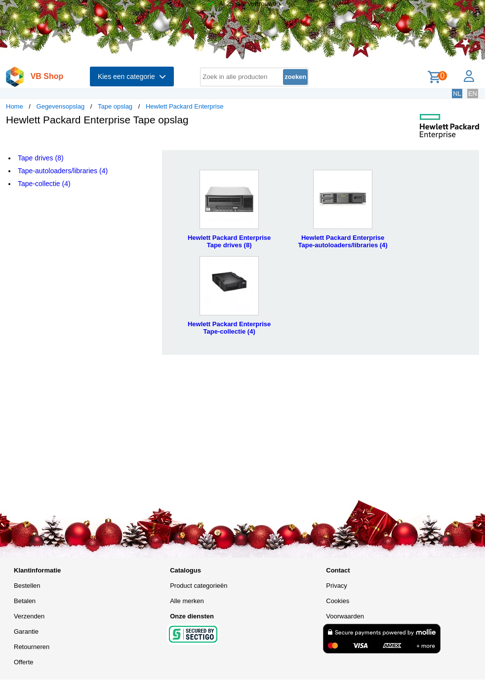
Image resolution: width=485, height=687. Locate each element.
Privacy (336, 585)
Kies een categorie (132, 76)
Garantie (26, 631)
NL (457, 93)
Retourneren (31, 646)
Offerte (24, 662)
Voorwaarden (345, 616)
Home (14, 106)
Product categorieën (198, 585)
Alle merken (187, 601)
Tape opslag (115, 106)
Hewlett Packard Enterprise (185, 106)
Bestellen (27, 585)
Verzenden (29, 616)
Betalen (25, 601)
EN (472, 93)
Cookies (337, 601)
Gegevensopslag (61, 106)
